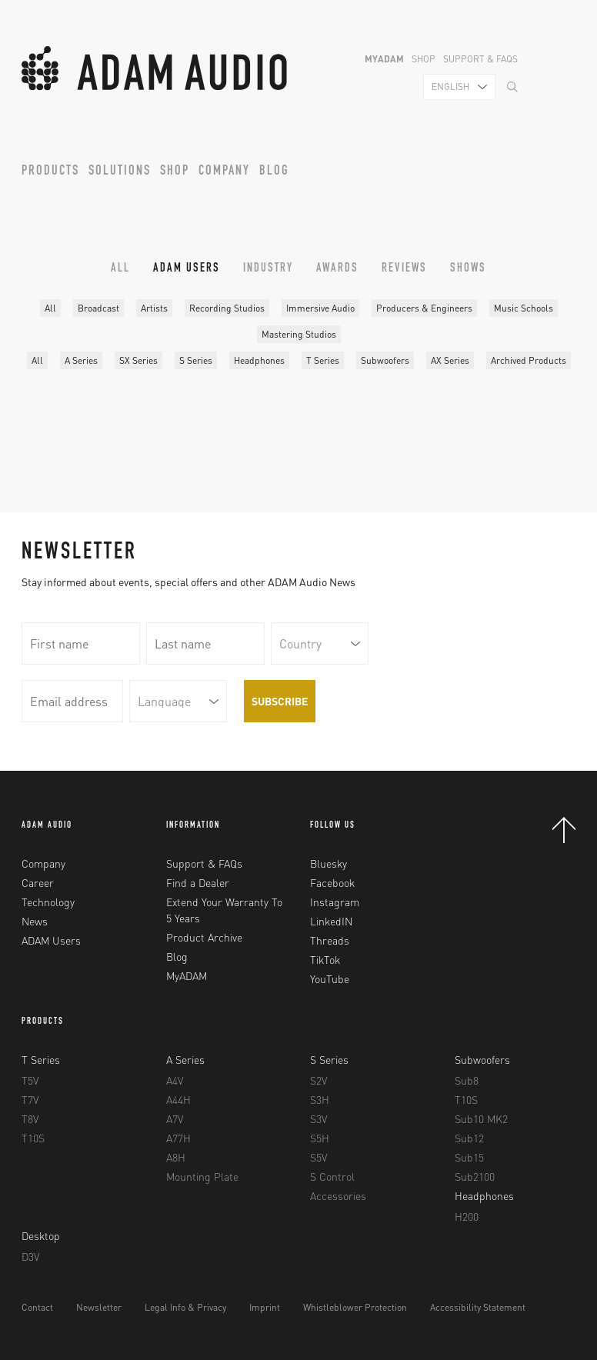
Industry (268, 269)
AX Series (450, 360)
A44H (178, 1099)
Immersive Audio (320, 308)
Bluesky (328, 863)
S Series (195, 360)
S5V (318, 1157)
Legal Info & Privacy (185, 1307)
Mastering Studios (299, 334)
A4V (174, 1080)
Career (38, 882)
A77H (178, 1138)
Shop (423, 59)
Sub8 (467, 1080)
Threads (329, 940)
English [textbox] (450, 86)
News (35, 921)
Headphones (259, 360)
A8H (175, 1157)
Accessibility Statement (477, 1307)
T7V (30, 1099)
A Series (81, 360)
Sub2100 (475, 1176)
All (120, 269)
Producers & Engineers (424, 308)
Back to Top (563, 830)
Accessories (338, 1195)
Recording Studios (227, 308)
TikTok (325, 959)
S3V (318, 1118)
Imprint (264, 1307)
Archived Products (528, 360)
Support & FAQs (480, 59)
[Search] (512, 88)
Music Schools (523, 308)
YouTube (329, 978)
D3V (30, 1256)
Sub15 (469, 1157)
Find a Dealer (197, 882)
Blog (274, 171)
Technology (48, 901)
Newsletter (99, 1307)
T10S (33, 1138)
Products (50, 171)
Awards (337, 269)
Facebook (332, 882)
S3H (319, 1099)
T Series (322, 360)
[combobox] (459, 87)
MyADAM (384, 59)
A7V (174, 1118)
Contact (37, 1307)
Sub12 (469, 1138)
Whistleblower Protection (355, 1307)
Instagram (334, 901)
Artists (154, 308)
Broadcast (98, 308)
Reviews (404, 269)
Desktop (41, 1235)
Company (224, 171)
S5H (319, 1138)
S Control (332, 1176)
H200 (467, 1216)
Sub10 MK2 (481, 1118)
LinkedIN (331, 921)
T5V (30, 1080)
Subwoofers (385, 360)
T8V (30, 1118)
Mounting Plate (202, 1176)
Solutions (119, 171)
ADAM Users (186, 269)
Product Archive (204, 937)
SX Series (138, 360)
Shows (468, 269)
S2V (318, 1080)
